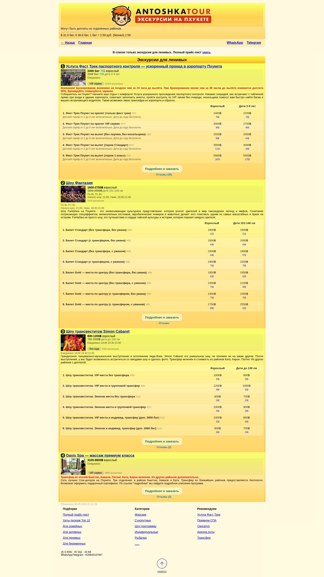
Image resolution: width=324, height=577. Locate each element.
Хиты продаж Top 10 (76, 520)
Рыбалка (141, 537)
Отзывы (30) (164, 174)
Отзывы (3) (164, 496)
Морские (140, 514)
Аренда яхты (205, 532)
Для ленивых (71, 537)
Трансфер (204, 537)
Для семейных (72, 526)
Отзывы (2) (164, 447)
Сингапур (203, 526)
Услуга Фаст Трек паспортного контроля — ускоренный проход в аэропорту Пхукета (144, 66)
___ (137, 543)
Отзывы (164, 323)
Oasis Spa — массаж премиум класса (100, 455)
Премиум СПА (206, 520)
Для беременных (74, 543)
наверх (162, 569)
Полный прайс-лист (76, 514)
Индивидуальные (146, 532)
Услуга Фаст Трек (208, 514)
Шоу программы (145, 526)
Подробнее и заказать (162, 168)
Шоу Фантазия (79, 183)
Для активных (72, 532)
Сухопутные (143, 520)
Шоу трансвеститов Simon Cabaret (98, 331)
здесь (206, 52)
